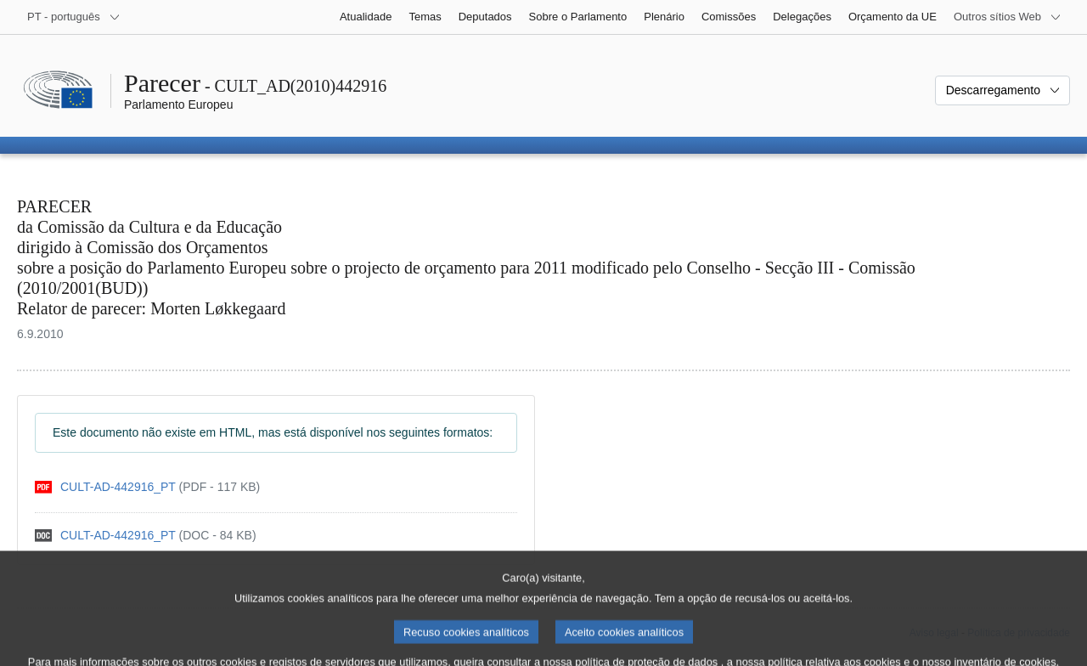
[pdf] (147, 487)
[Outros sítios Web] (1007, 17)
